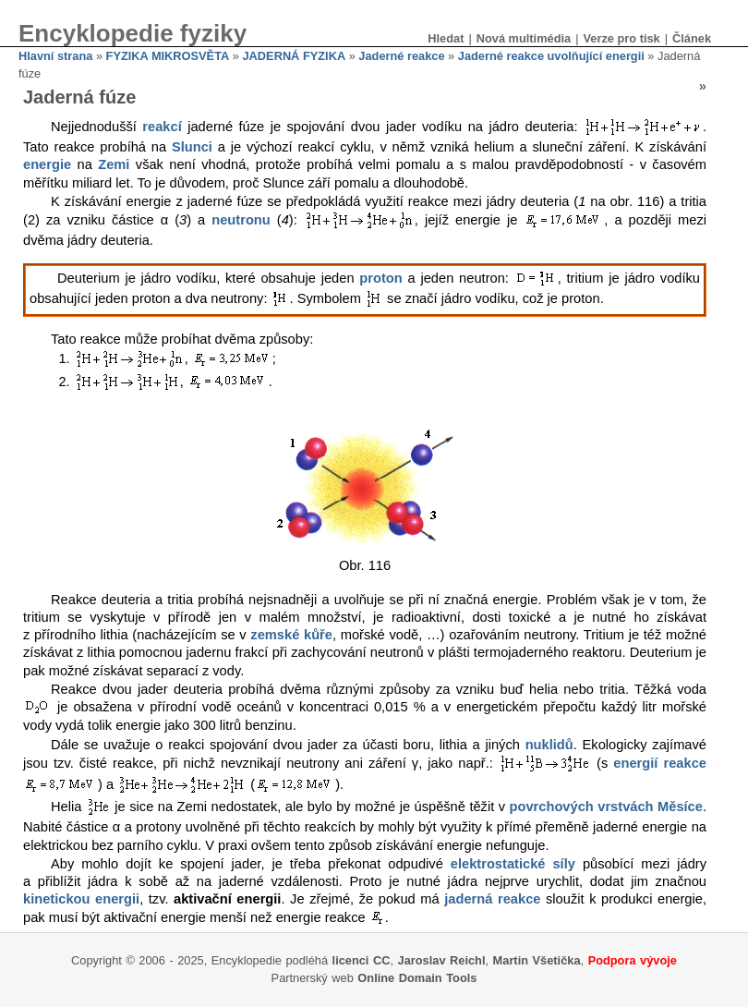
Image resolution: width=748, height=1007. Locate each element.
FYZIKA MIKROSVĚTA (168, 56)
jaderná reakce (492, 899)
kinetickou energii (81, 899)
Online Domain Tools (417, 978)
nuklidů (549, 744)
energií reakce (659, 763)
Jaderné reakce (401, 56)
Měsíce (680, 807)
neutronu (241, 220)
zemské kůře (291, 634)
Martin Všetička (537, 960)
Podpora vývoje (632, 960)
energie (47, 164)
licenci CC (361, 960)
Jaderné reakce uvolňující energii (551, 56)
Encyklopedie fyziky (132, 33)
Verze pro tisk (621, 38)
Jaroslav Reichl (442, 960)
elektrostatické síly (513, 863)
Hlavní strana (55, 56)
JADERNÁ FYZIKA (294, 56)
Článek (691, 38)
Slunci (192, 147)
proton (380, 278)
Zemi (113, 164)
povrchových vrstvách (582, 807)
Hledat (446, 38)
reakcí (161, 127)
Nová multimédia (524, 38)
